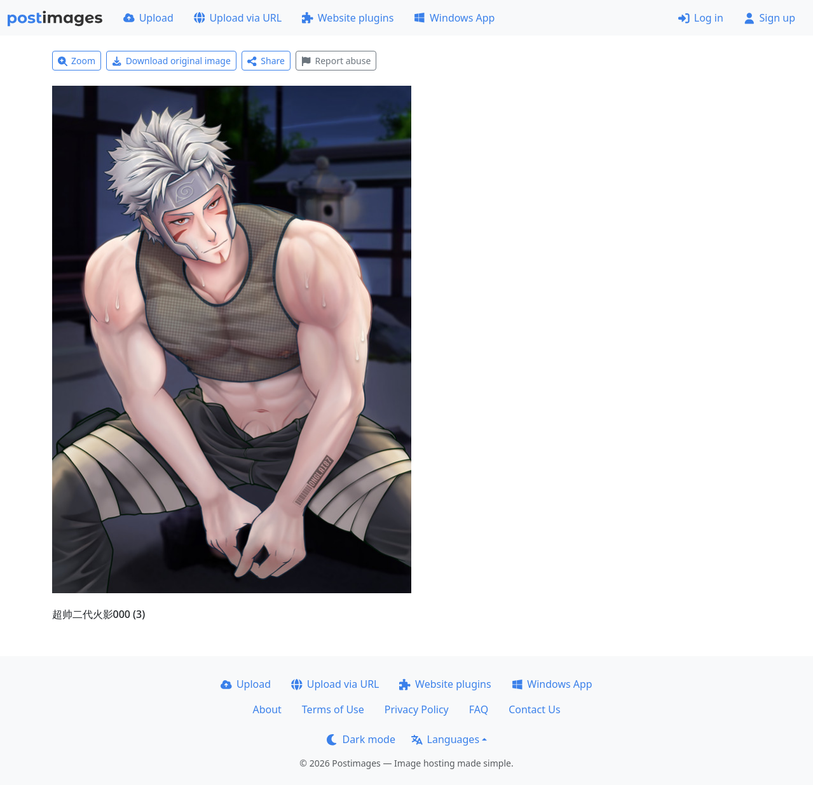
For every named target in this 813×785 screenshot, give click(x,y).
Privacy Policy (417, 709)
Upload (148, 18)
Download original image (171, 61)
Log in (700, 18)
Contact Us (534, 709)
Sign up (769, 18)
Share (266, 61)
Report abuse (336, 61)
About (266, 709)
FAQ (478, 709)
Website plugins (347, 18)
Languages (445, 739)
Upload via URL (238, 18)
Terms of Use (333, 709)
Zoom (77, 61)
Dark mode (361, 739)
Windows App (454, 18)
